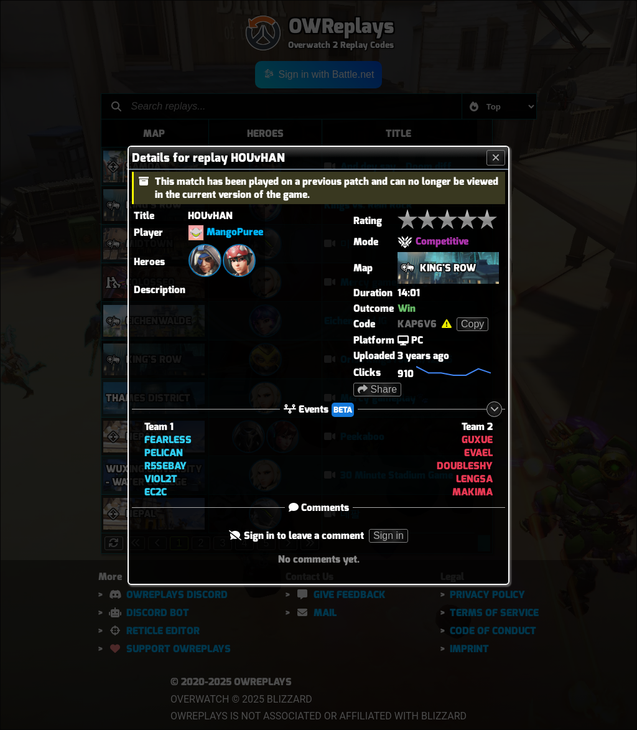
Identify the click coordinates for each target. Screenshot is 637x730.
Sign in (388, 535)
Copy (472, 324)
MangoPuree (235, 231)
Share (377, 389)
